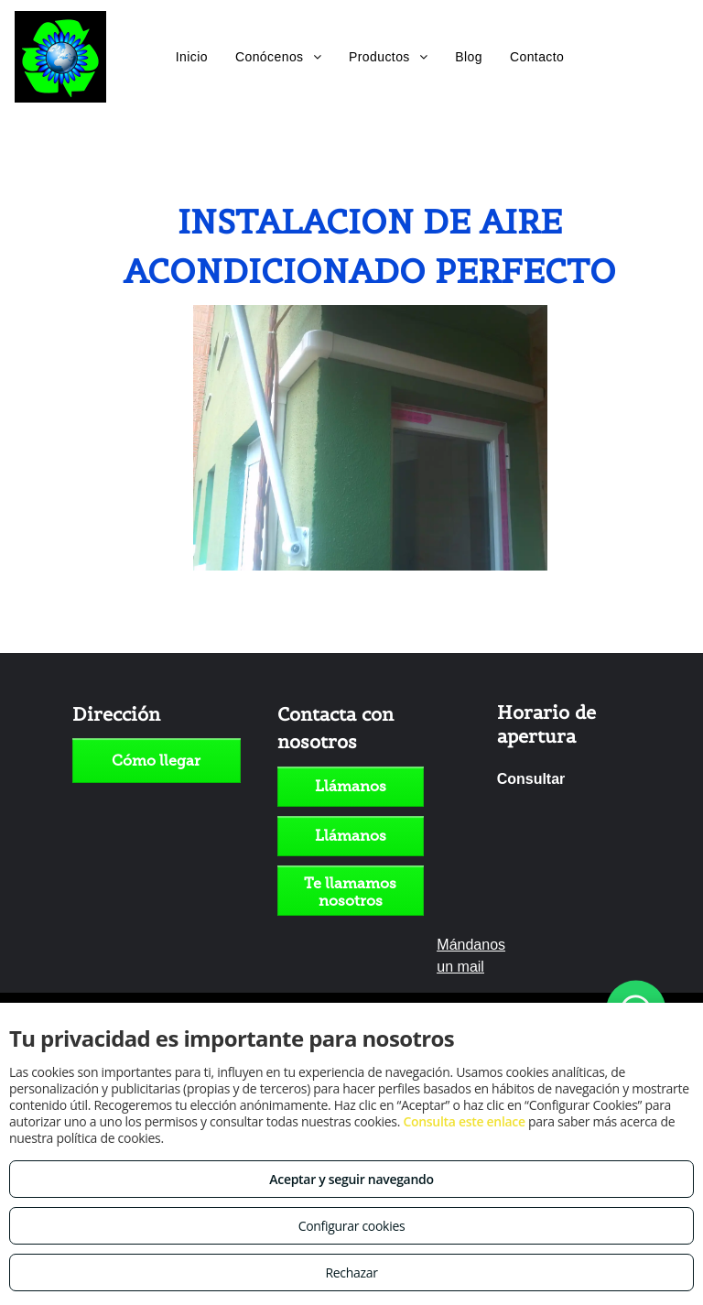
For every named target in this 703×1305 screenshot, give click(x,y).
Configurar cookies (352, 1225)
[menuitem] (192, 56)
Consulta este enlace (464, 1121)
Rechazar (351, 1272)
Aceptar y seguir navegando (351, 1179)
